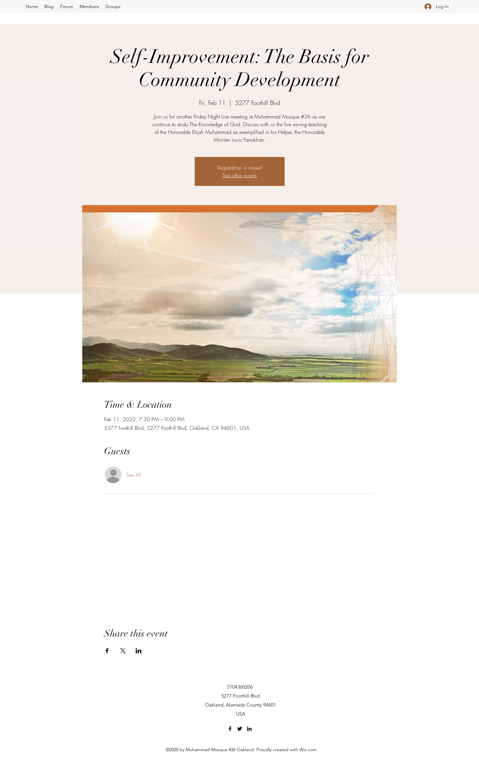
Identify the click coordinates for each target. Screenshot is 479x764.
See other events (239, 175)
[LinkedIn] (249, 728)
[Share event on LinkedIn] (139, 650)
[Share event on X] (123, 650)
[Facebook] (230, 728)
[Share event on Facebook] (107, 650)
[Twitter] (239, 728)
